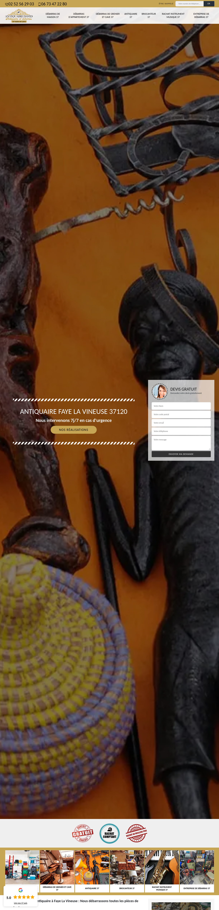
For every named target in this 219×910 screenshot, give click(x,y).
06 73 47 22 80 (52, 3)
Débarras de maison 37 (53, 15)
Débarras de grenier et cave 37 (108, 15)
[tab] (109, 455)
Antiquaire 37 (130, 15)
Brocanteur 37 (149, 15)
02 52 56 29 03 (19, 3)
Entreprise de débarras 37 (201, 15)
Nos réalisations (73, 430)
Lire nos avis (20, 903)
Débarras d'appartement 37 (79, 15)
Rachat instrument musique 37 (173, 15)
